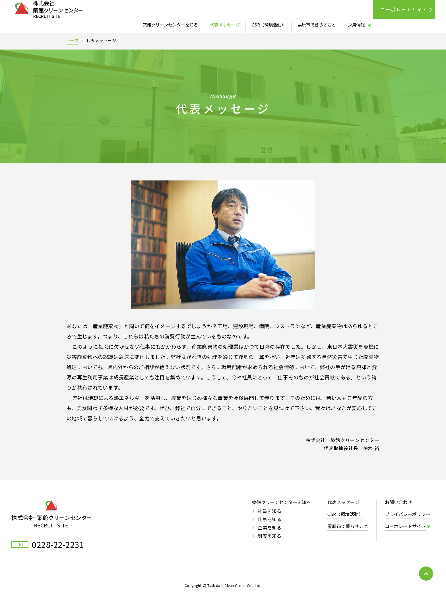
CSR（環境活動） (269, 25)
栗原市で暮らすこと (317, 25)
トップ (73, 40)
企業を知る (270, 527)
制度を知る (270, 535)
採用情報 (356, 25)
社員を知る (270, 511)
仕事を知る (270, 519)
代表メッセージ (225, 25)
